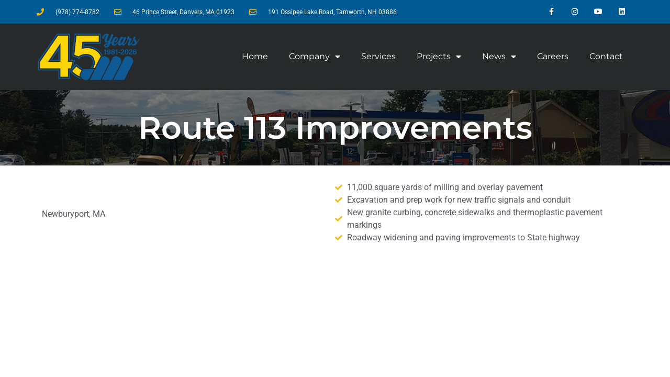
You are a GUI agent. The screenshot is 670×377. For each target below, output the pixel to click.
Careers (552, 56)
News (499, 56)
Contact (606, 56)
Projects (439, 56)
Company (314, 56)
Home (255, 56)
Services (378, 56)
